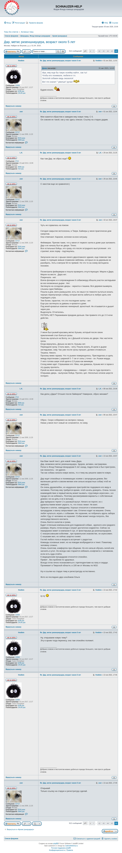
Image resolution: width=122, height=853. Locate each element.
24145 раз (21, 93)
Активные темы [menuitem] (27, 32)
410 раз (21, 169)
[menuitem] (7, 23)
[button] (85, 51)
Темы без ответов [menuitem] (11, 32)
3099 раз (21, 167)
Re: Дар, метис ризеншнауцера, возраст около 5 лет (60, 61)
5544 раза (21, 138)
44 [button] (108, 51)
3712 (17, 161)
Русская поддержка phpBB (61, 848)
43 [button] (104, 51)
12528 (17, 85)
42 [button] (99, 51)
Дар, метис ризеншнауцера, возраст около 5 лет (39, 42)
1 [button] (93, 51)
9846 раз (21, 140)
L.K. (21, 153)
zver (21, 112)
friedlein (21, 61)
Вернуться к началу (13, 106)
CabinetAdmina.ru (71, 846)
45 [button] (112, 51)
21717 (17, 132)
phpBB (55, 843)
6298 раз (21, 91)
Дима (44, 68)
